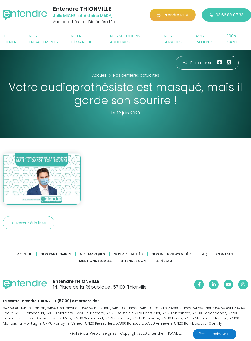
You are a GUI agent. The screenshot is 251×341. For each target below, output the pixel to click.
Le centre (11, 39)
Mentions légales (95, 261)
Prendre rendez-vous (214, 334)
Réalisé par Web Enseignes (93, 333)
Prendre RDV (172, 15)
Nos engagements (43, 39)
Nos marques (92, 254)
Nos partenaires (55, 254)
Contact (225, 254)
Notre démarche (81, 39)
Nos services (173, 39)
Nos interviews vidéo (171, 254)
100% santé (233, 39)
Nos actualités (128, 254)
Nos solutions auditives (125, 39)
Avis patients (204, 39)
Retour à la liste (29, 223)
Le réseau (163, 261)
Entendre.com (133, 261)
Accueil (24, 254)
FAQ (203, 254)
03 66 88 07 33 (226, 15)
